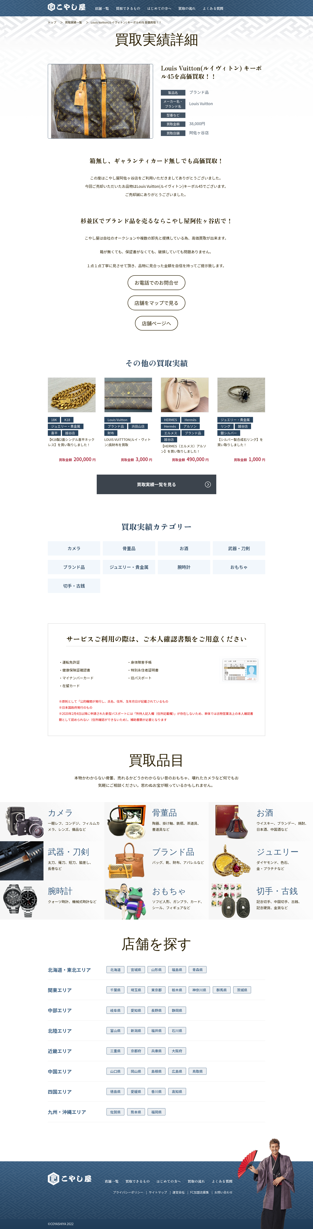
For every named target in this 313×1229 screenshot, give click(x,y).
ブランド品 (74, 567)
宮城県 (136, 969)
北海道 (115, 969)
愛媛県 (136, 1091)
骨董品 (129, 548)
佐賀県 (115, 1112)
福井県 (156, 1030)
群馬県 (221, 989)
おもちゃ (239, 567)
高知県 (177, 1091)
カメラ (74, 548)
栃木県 (177, 989)
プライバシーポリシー (128, 1192)
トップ (52, 22)
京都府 (136, 1050)
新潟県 (136, 1030)
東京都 (156, 989)
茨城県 (242, 989)
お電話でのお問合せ (157, 282)
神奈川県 (199, 989)
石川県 (177, 1030)
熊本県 (136, 1112)
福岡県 (156, 1112)
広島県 (177, 1071)
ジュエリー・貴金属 (129, 567)
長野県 (156, 1010)
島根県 (156, 1071)
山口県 (115, 1071)
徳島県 (115, 1091)
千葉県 (115, 989)
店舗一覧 (102, 8)
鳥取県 (197, 1071)
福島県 (177, 969)
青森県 (197, 969)
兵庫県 (156, 1050)
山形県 (156, 969)
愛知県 (136, 1010)
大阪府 (177, 1050)
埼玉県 (136, 989)
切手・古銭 (74, 586)
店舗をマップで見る (157, 302)
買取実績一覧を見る (156, 484)
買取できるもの (128, 8)
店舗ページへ (156, 323)
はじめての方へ (159, 8)
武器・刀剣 (239, 548)
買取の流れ (187, 8)
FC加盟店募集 (199, 1192)
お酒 (184, 548)
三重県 (115, 1050)
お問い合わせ (223, 1192)
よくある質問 (213, 8)
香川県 (156, 1091)
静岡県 (177, 1010)
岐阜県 (115, 1010)
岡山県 (136, 1071)
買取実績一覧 (73, 22)
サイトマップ (158, 1192)
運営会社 (178, 1192)
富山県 (115, 1030)
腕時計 (184, 567)
